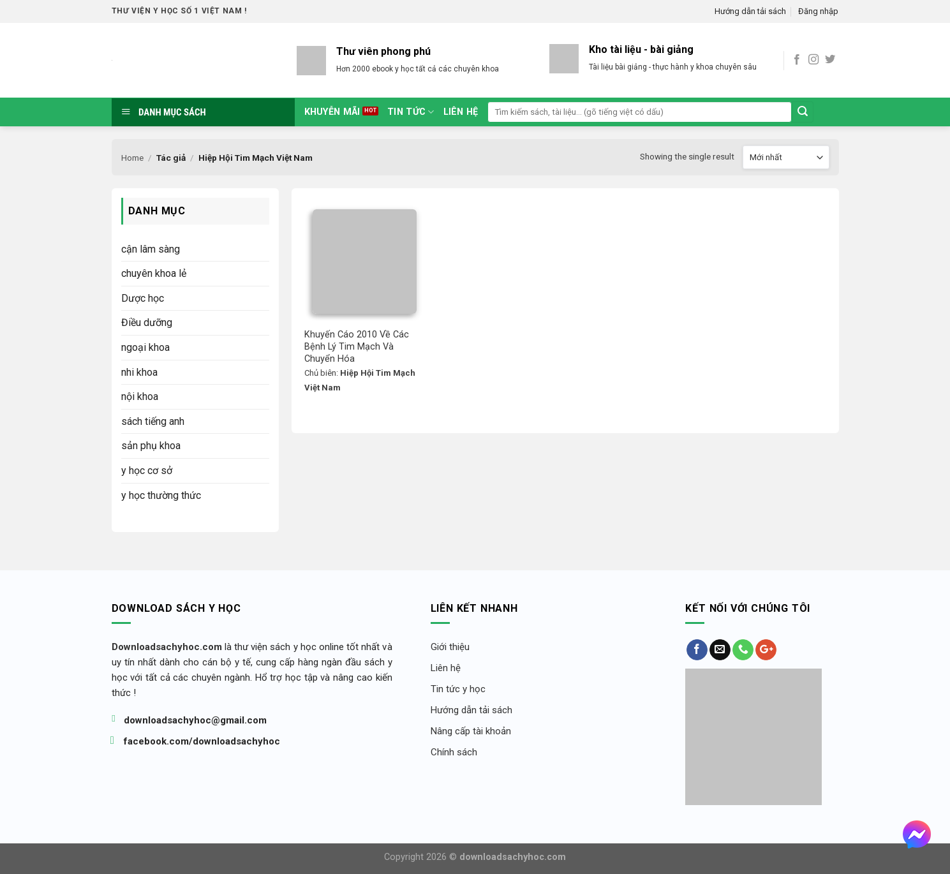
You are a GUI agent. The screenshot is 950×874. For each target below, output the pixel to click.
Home (132, 157)
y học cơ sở (146, 470)
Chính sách (454, 752)
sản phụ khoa (151, 446)
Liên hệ (461, 112)
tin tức (410, 112)
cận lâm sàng (150, 249)
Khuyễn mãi (332, 112)
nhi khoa (139, 372)
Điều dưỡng (146, 322)
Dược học (142, 298)
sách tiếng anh (152, 421)
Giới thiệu (450, 647)
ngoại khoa (145, 347)
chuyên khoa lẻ (153, 273)
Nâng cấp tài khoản (471, 731)
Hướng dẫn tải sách (750, 11)
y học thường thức (161, 495)
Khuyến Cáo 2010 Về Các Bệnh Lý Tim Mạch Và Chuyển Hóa (358, 346)
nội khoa (139, 396)
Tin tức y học (458, 689)
